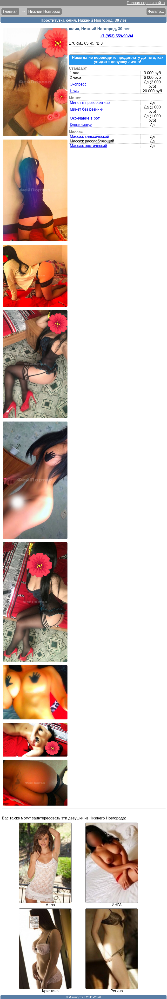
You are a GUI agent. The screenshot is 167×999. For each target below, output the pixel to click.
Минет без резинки (86, 109)
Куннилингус (81, 125)
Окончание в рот (85, 118)
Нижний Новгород (44, 11)
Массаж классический (89, 136)
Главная (10, 11)
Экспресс (78, 84)
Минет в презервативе (90, 103)
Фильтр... (156, 11)
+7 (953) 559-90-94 (116, 36)
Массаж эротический (88, 146)
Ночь (74, 91)
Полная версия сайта (146, 3)
